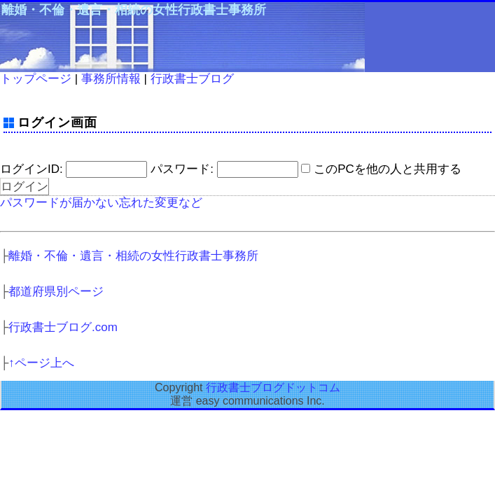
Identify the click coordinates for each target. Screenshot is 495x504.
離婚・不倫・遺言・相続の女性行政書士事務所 (133, 10)
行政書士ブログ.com (63, 327)
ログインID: (31, 169)
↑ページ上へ (41, 363)
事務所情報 (111, 78)
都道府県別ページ (56, 291)
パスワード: (182, 169)
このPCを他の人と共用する (387, 169)
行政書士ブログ (192, 78)
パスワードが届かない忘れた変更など (101, 202)
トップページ (35, 78)
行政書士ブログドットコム (273, 387)
